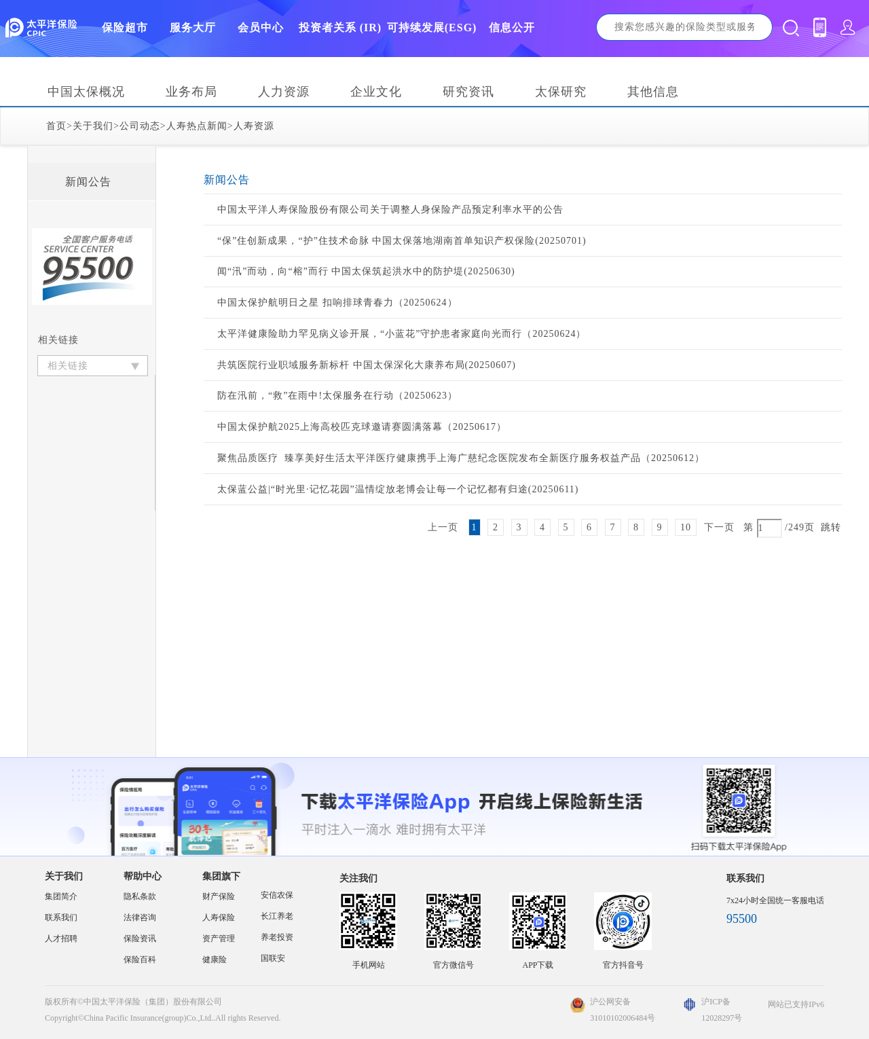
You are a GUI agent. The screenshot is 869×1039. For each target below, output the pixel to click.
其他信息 (653, 91)
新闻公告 (88, 181)
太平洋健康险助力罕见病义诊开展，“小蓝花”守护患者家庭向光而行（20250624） (401, 334)
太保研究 (561, 91)
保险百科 (140, 959)
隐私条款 (140, 896)
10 (685, 527)
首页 (56, 126)
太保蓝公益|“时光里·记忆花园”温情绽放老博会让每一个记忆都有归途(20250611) (398, 489)
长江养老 (277, 916)
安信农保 (277, 895)
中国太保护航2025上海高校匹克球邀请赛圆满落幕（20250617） (361, 427)
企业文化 (376, 91)
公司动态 (139, 126)
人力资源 (284, 91)
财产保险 (218, 896)
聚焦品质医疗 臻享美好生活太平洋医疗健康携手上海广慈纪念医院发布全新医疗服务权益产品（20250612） (461, 458)
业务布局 (191, 91)
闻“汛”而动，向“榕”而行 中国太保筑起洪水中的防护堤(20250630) (366, 271)
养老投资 (277, 937)
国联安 (273, 958)
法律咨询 (140, 917)
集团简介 (61, 896)
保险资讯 (140, 938)
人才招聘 (61, 938)
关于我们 (93, 126)
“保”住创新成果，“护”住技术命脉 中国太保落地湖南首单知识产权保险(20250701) (402, 241)
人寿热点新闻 (196, 126)
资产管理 (218, 938)
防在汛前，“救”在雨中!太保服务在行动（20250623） (337, 395)
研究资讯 (468, 91)
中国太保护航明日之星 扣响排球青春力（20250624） (337, 302)
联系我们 (61, 917)
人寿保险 (218, 917)
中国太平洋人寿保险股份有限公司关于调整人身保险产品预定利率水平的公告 (390, 209)
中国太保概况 (86, 91)
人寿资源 (254, 126)
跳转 (831, 527)
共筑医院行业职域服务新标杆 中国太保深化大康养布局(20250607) (366, 365)
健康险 (214, 959)
